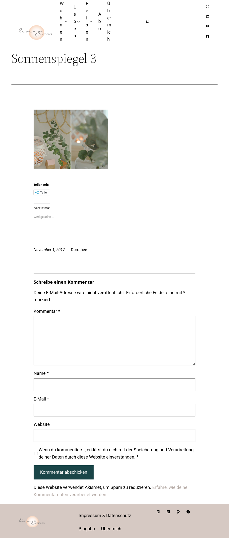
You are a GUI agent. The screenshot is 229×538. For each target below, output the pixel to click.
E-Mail (41, 399)
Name (41, 373)
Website (42, 424)
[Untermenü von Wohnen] (66, 21)
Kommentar (47, 311)
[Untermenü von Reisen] (91, 21)
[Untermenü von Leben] (78, 21)
